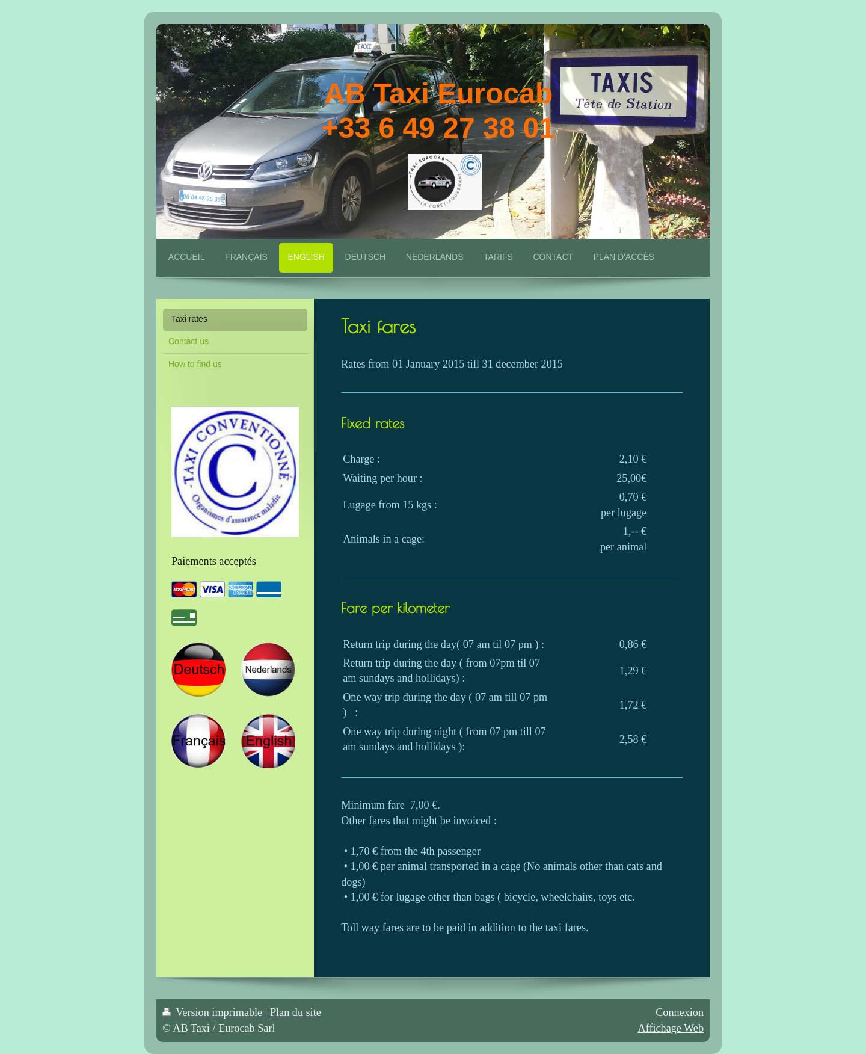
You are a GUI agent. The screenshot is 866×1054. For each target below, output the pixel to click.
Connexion (680, 1012)
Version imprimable (213, 1012)
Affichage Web (671, 1028)
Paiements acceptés (213, 561)
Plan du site (295, 1012)
